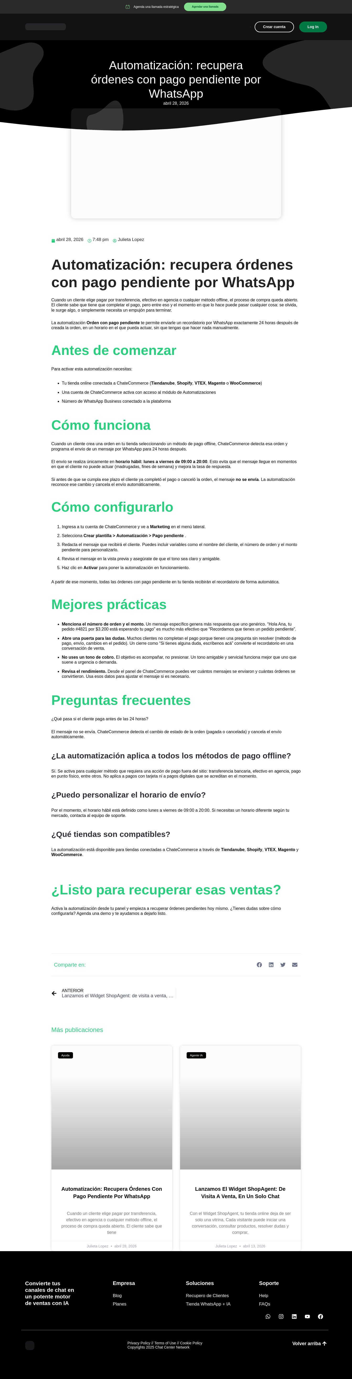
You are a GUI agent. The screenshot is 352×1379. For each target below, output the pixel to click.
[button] (259, 965)
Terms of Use (165, 1343)
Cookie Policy (191, 1343)
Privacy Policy (138, 1343)
